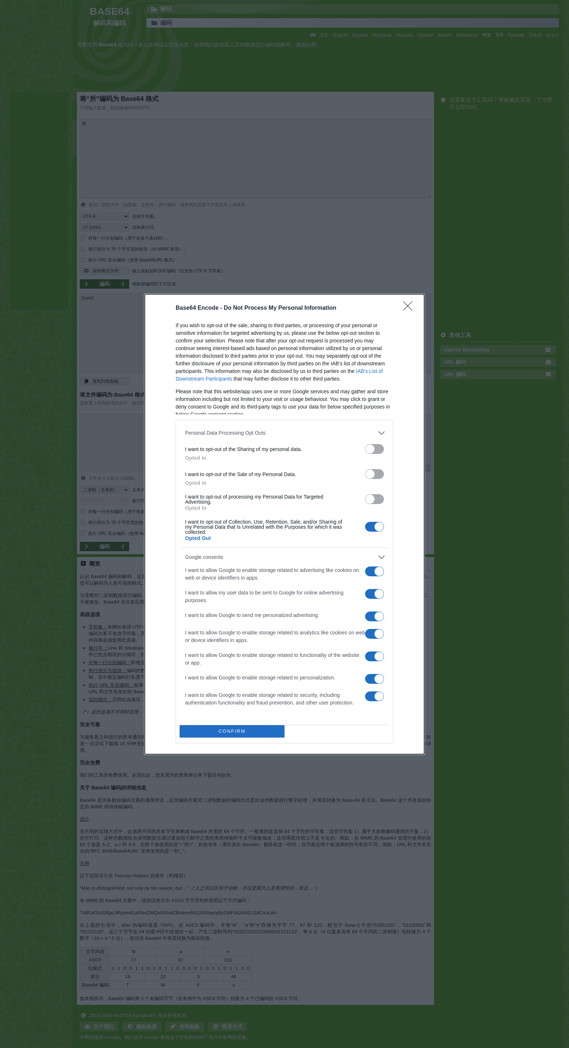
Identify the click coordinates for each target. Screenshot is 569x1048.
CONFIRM (232, 731)
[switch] (374, 449)
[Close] (410, 308)
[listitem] (284, 433)
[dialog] (284, 524)
